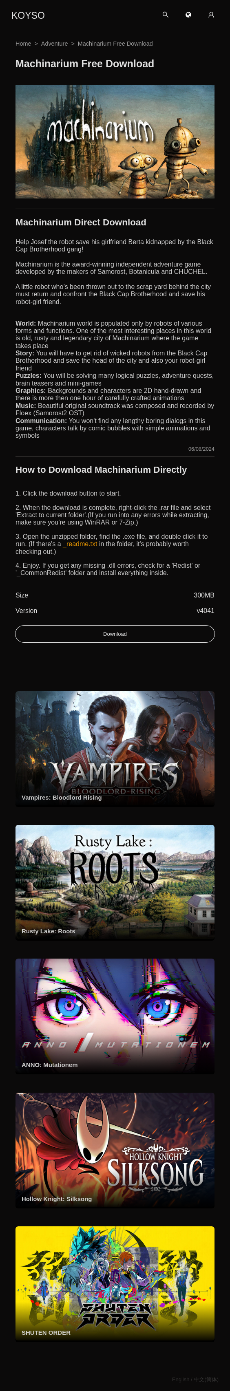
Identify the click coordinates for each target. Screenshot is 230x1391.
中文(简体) (206, 1379)
